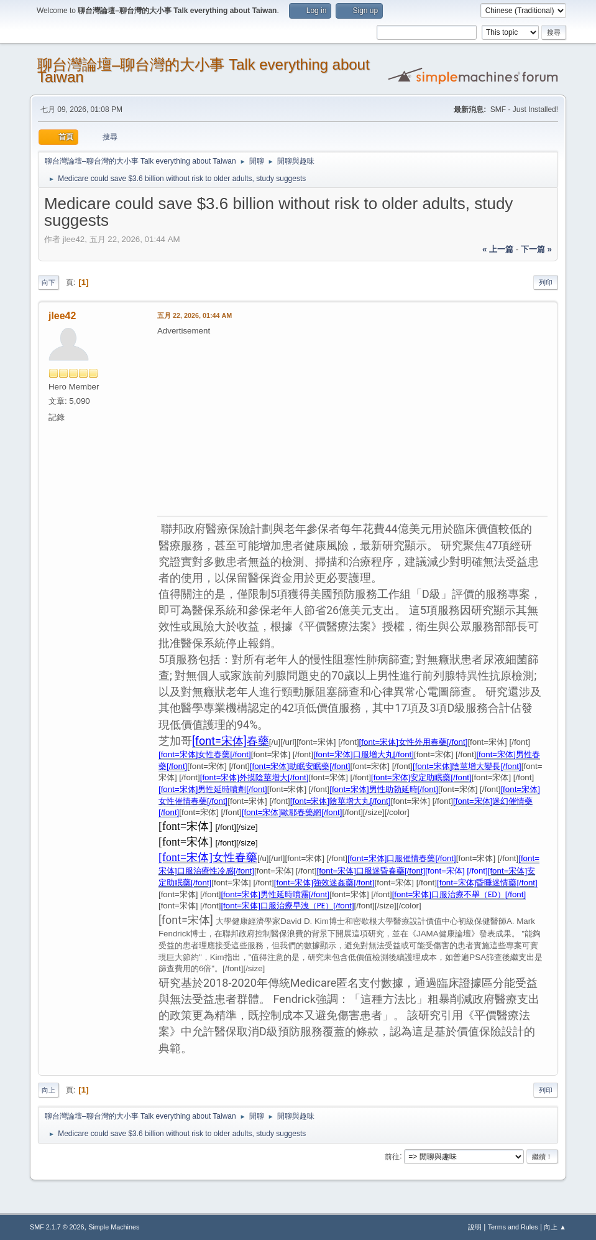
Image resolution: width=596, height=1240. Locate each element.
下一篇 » (536, 249)
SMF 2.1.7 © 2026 (57, 1227)
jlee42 (62, 315)
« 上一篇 (497, 249)
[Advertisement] (376, 424)
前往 (392, 1156)
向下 (48, 282)
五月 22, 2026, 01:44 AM (194, 315)
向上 (48, 1090)
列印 (545, 282)
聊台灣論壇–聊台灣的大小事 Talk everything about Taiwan (203, 70)
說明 (475, 1227)
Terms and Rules (513, 1227)
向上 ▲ (555, 1227)
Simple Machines (113, 1227)
